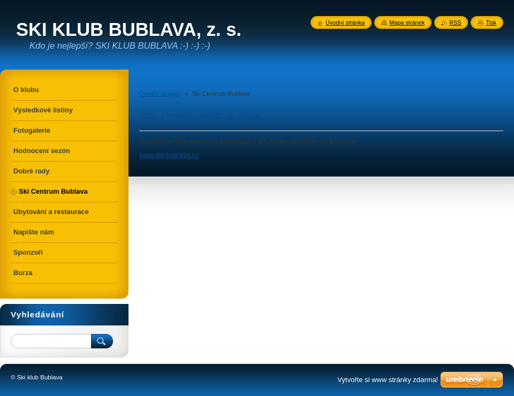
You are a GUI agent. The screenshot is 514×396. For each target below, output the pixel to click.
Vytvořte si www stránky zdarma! (387, 380)
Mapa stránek (407, 22)
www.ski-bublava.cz (169, 155)
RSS (455, 22)
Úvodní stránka (159, 93)
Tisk (491, 22)
